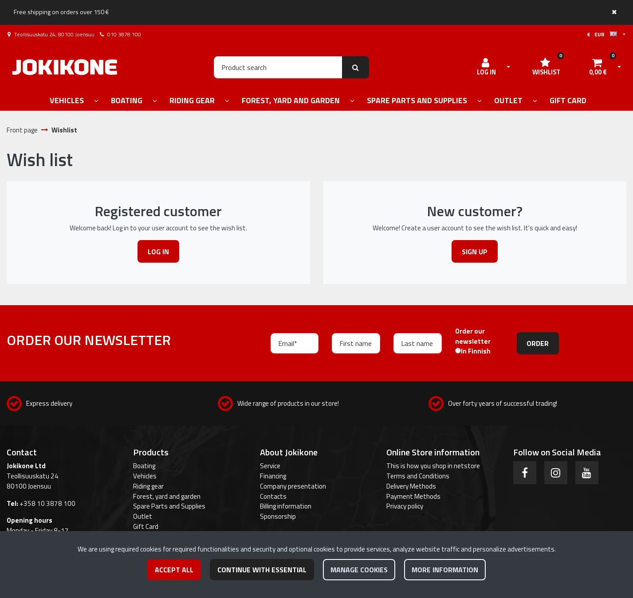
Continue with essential (262, 569)
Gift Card (145, 526)
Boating (144, 466)
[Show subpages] (96, 101)
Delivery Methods (411, 486)
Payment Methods (413, 496)
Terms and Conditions (417, 476)
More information (445, 569)
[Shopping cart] (598, 67)
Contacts (273, 496)
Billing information (285, 506)
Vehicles (145, 476)
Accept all (174, 569)
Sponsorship (278, 516)
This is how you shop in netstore (433, 466)
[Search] (278, 67)
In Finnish (476, 351)
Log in (158, 251)
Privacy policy (404, 506)
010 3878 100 (124, 34)
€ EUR (602, 34)
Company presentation (293, 486)
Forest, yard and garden (167, 496)
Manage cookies (359, 569)
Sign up (475, 251)
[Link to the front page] (64, 67)
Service (270, 466)
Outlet (142, 516)
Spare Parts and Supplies (169, 506)
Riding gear (148, 486)
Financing (273, 476)
